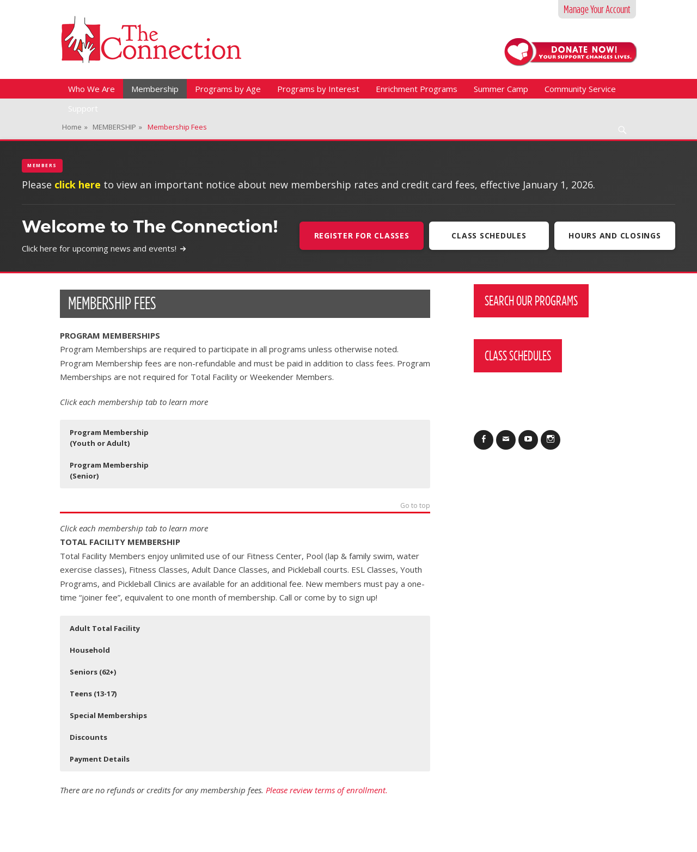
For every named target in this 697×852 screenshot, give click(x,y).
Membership (155, 88)
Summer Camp (501, 88)
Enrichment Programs (416, 88)
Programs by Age (228, 88)
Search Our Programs (531, 300)
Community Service (580, 88)
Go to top (415, 506)
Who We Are (91, 88)
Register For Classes (360, 235)
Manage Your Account (597, 9)
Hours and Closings (614, 235)
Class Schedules (488, 235)
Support (83, 108)
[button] (117, 437)
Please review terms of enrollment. (328, 789)
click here (77, 184)
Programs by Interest (318, 88)
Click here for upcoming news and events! (104, 248)
